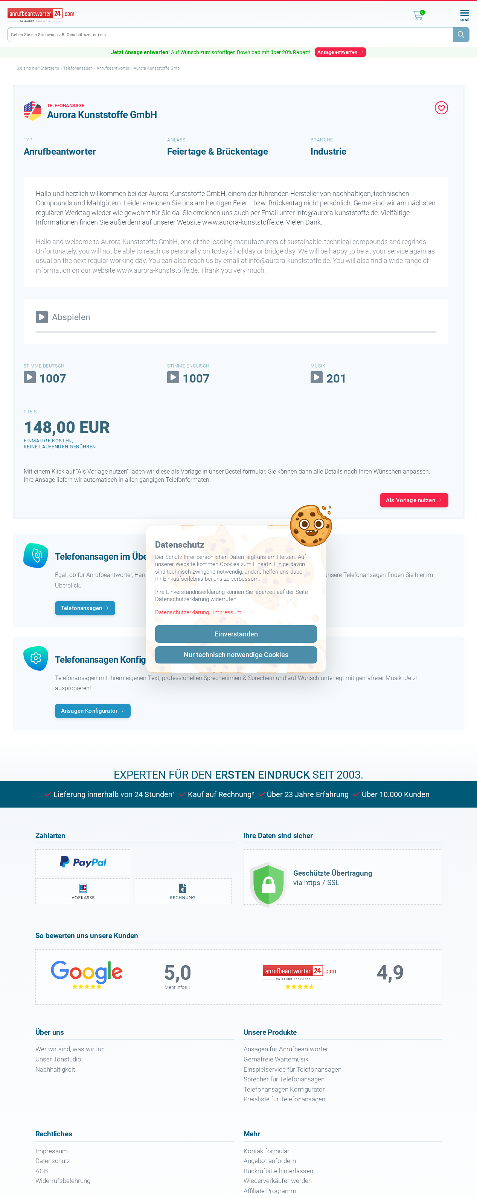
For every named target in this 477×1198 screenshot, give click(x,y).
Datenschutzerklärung (182, 612)
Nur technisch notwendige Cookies (236, 655)
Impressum (227, 612)
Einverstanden (236, 634)
